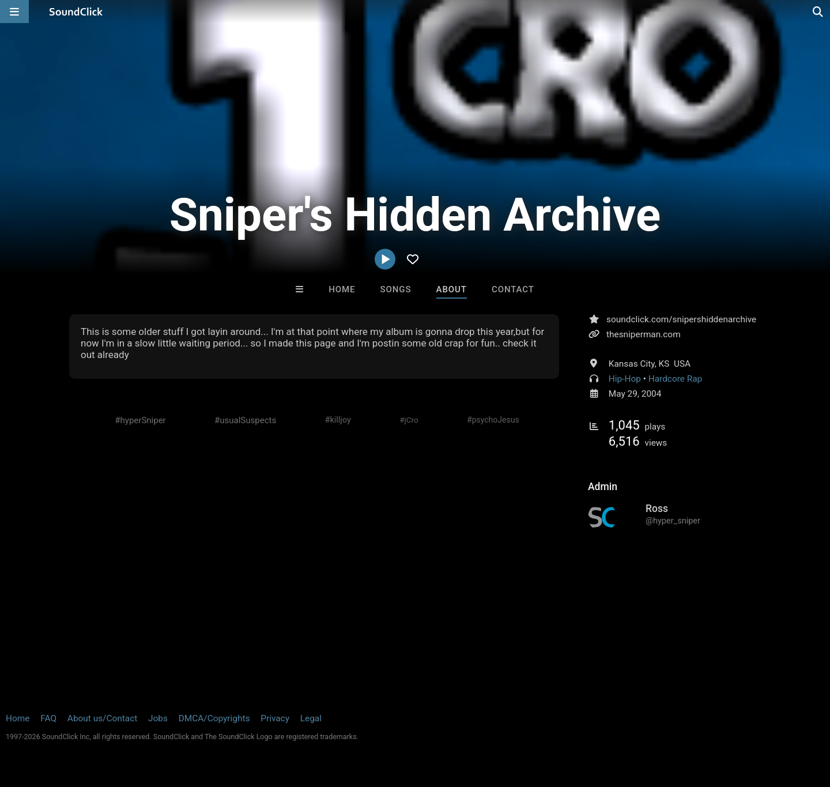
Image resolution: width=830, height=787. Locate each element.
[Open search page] (818, 11)
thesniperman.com (643, 334)
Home (342, 289)
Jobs (158, 718)
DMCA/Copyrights (214, 718)
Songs (396, 289)
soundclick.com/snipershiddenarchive (681, 319)
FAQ (48, 718)
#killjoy (338, 420)
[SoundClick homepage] (76, 11)
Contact (513, 289)
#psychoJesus (493, 419)
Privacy (275, 718)
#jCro (408, 419)
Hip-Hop (625, 379)
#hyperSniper (140, 420)
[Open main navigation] (14, 11)
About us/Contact (102, 718)
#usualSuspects (245, 420)
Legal (311, 718)
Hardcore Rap (675, 379)
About (451, 289)
